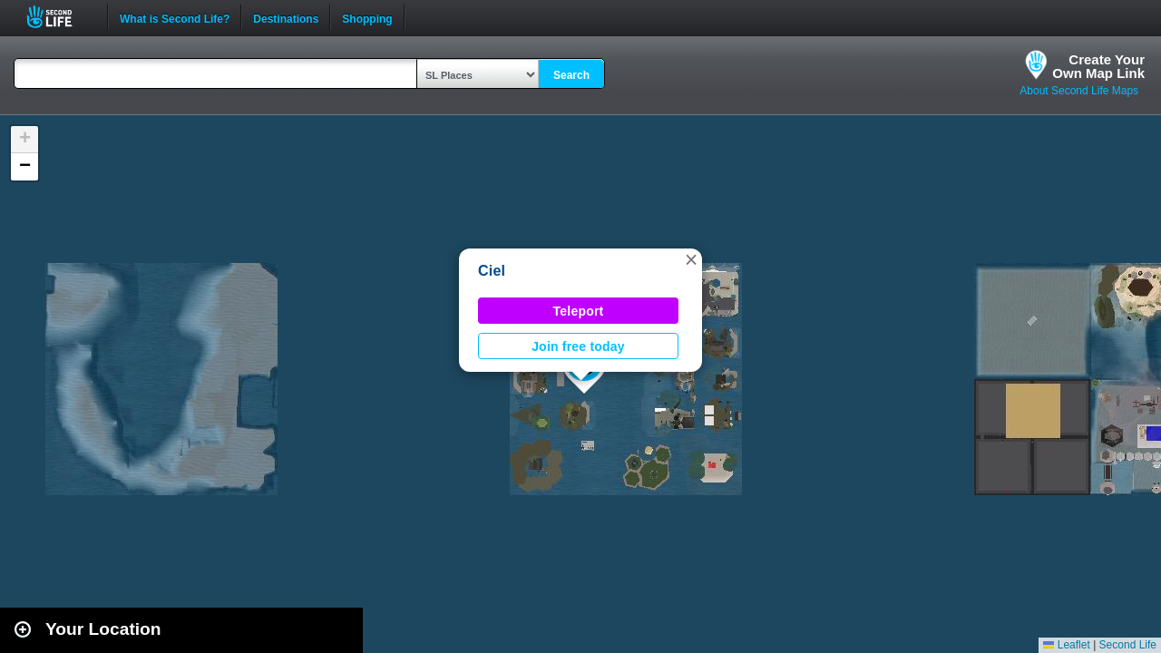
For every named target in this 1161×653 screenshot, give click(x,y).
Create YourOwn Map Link (1098, 66)
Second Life (59, 17)
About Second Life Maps (1079, 90)
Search (571, 75)
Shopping (367, 17)
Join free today (578, 346)
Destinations (285, 17)
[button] (691, 259)
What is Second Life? (174, 17)
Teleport (578, 311)
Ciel (491, 270)
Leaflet (1066, 644)
